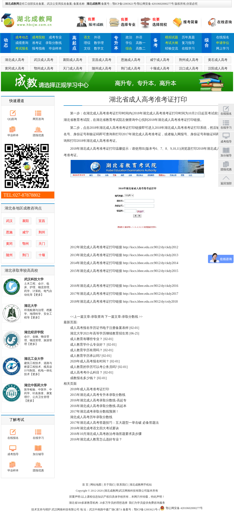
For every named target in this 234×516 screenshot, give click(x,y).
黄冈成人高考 (14, 68)
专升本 (116, 43)
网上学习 (222, 48)
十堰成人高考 (159, 68)
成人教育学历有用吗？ (86, 350)
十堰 (42, 255)
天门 (42, 243)
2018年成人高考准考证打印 (89, 389)
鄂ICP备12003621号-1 (147, 509)
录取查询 (97, 316)
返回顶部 (226, 183)
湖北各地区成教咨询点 (23, 208)
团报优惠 (38, 135)
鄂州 (25, 243)
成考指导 (13, 454)
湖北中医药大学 (35, 385)
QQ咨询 (12, 119)
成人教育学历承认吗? (85, 355)
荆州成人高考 (188, 60)
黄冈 (9, 243)
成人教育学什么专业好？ (88, 344)
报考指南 (38, 48)
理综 (87, 43)
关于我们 (109, 484)
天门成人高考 (72, 68)
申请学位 (222, 43)
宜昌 (42, 221)
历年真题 (188, 37)
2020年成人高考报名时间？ (89, 361)
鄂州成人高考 (43, 68)
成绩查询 (21, 43)
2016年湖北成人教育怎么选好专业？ (96, 439)
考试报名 (21, 48)
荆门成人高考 (130, 68)
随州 (9, 255)
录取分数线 (54, 43)
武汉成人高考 (43, 60)
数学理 (99, 43)
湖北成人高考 (14, 60)
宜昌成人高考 (101, 60)
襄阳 (25, 221)
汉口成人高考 (188, 68)
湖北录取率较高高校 (21, 270)
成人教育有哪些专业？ (86, 339)
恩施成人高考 (130, 60)
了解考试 (16, 420)
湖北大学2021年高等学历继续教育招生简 (99, 333)
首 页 (85, 484)
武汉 (9, 221)
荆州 (42, 232)
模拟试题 (171, 37)
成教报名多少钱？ (83, 378)
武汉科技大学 (34, 279)
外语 (97, 37)
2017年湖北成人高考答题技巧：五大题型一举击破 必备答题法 (114, 422)
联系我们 (122, 484)
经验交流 (171, 48)
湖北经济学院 (34, 332)
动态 (6, 43)
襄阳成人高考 (72, 60)
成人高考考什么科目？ (86, 372)
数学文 (99, 48)
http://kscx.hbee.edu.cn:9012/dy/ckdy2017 (150, 293)
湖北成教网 (94, 3)
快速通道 (16, 101)
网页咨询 (38, 119)
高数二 (141, 48)
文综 (87, 48)
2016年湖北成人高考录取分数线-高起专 (98, 400)
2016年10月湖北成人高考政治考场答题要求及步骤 (106, 434)
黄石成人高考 (218, 60)
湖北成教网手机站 (141, 484)
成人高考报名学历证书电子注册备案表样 (99, 328)
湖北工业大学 (34, 359)
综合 (129, 48)
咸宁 (25, 232)
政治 (129, 37)
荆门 (25, 255)
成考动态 (21, 37)
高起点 (74, 43)
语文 (87, 37)
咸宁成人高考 (159, 60)
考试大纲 (171, 43)
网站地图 (95, 484)
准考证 (37, 43)
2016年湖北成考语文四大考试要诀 (94, 428)
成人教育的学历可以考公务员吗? (93, 367)
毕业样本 (55, 48)
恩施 (9, 232)
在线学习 (188, 48)
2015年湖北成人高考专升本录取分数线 (97, 395)
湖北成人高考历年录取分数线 (91, 417)
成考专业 (55, 37)
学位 (129, 43)
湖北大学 (30, 306)
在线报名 (222, 37)
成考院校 (38, 37)
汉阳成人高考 (218, 68)
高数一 (141, 43)
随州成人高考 (101, 68)
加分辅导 (38, 454)
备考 (155, 43)
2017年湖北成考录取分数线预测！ (94, 411)
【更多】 (38, 294)
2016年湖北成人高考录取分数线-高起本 (98, 406)
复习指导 (188, 43)
